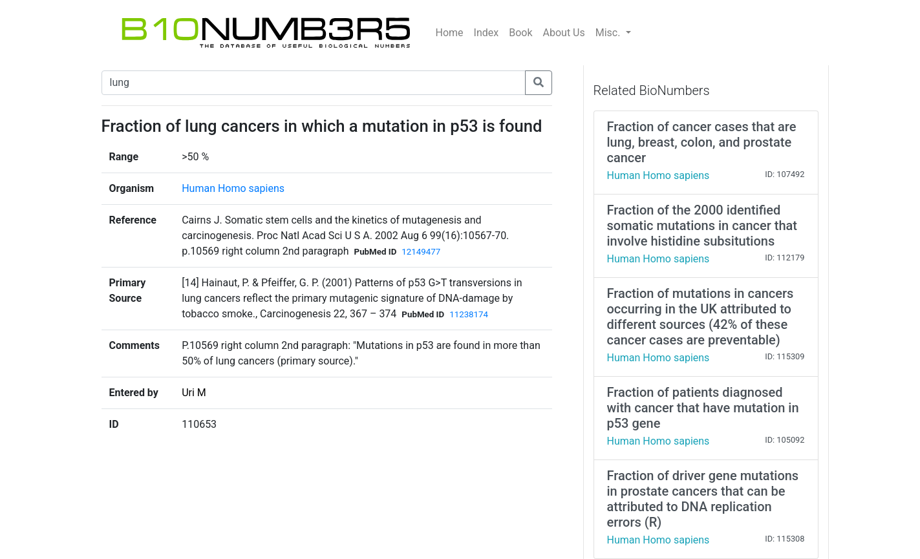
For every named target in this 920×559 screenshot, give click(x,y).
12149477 (420, 252)
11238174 (468, 314)
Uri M (194, 392)
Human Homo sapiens (233, 188)
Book (520, 32)
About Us (564, 32)
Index (486, 32)
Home (450, 32)
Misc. (609, 32)
